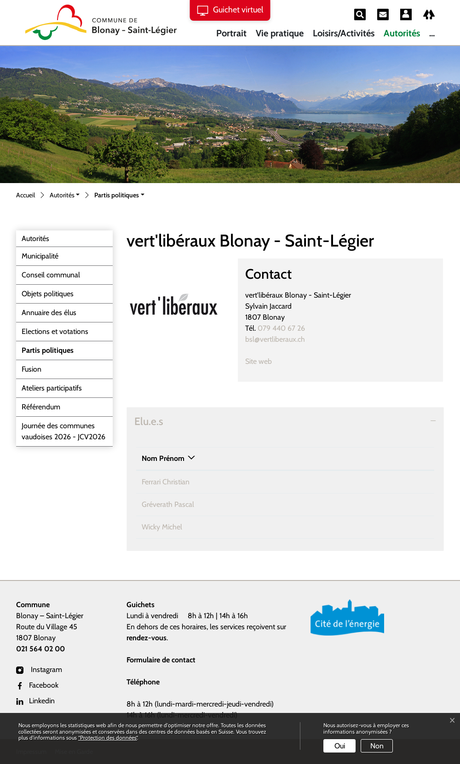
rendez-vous (146, 637)
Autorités (402, 33)
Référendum (41, 406)
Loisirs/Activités (343, 33)
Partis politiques (47, 353)
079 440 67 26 (281, 328)
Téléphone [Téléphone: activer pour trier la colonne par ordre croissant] (251, 458)
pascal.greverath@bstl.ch (354, 504)
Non (377, 745)
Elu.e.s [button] (148, 421)
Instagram (39, 669)
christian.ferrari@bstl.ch (351, 481)
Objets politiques (48, 293)
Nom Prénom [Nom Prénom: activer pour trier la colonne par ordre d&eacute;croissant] (163, 458)
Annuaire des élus (49, 312)
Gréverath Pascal (168, 504)
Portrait (231, 33)
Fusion (31, 369)
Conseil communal (51, 274)
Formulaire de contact (161, 659)
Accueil (25, 195)
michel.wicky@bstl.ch (348, 527)
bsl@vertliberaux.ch (275, 339)
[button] (65, 195)
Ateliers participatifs (52, 388)
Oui (339, 745)
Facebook (37, 685)
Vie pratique (280, 33)
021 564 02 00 (40, 648)
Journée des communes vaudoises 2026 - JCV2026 (63, 431)
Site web (263, 361)
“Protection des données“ (107, 737)
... (432, 33)
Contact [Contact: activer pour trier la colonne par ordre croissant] (329, 458)
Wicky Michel (162, 527)
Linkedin (35, 700)
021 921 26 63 (256, 481)
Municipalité (40, 256)
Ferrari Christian (166, 481)
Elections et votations (55, 331)
